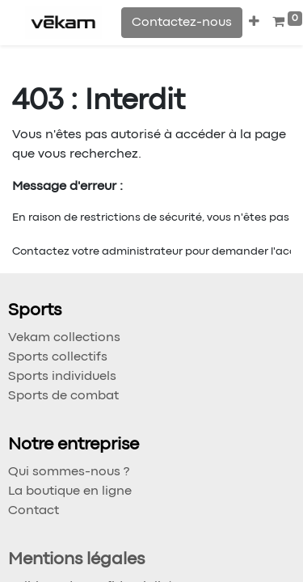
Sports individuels (62, 376)
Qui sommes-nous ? (68, 472)
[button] (254, 22)
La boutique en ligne (70, 491)
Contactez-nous (182, 22)
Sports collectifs (57, 357)
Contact (33, 511)
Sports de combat (63, 396)
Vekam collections (64, 338)
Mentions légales (76, 559)
